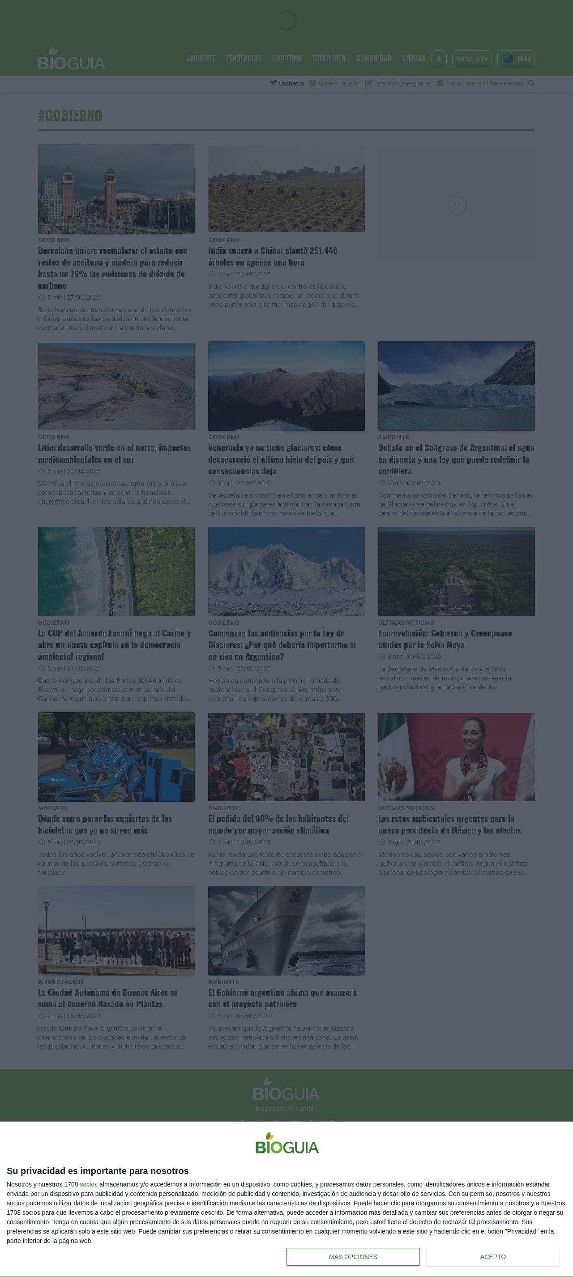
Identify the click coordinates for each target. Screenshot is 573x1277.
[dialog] (286, 1199)
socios (89, 1184)
